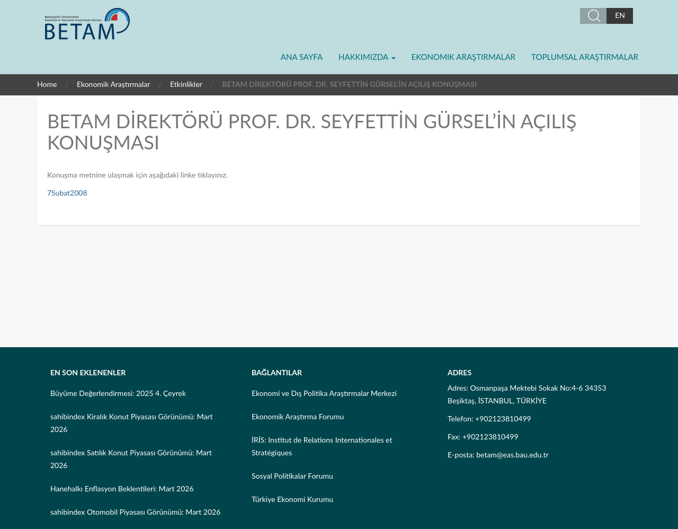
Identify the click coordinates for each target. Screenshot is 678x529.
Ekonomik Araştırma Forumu (298, 416)
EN (620, 15)
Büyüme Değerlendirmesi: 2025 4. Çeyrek (118, 393)
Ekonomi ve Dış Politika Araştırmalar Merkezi (324, 393)
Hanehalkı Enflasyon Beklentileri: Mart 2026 (122, 488)
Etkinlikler (186, 84)
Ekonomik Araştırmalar (463, 56)
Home (47, 84)
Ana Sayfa (302, 56)
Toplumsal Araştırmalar (584, 56)
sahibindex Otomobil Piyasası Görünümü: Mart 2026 (135, 511)
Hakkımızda (366, 56)
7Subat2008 (67, 192)
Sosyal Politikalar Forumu (292, 475)
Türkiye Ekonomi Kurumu (292, 499)
